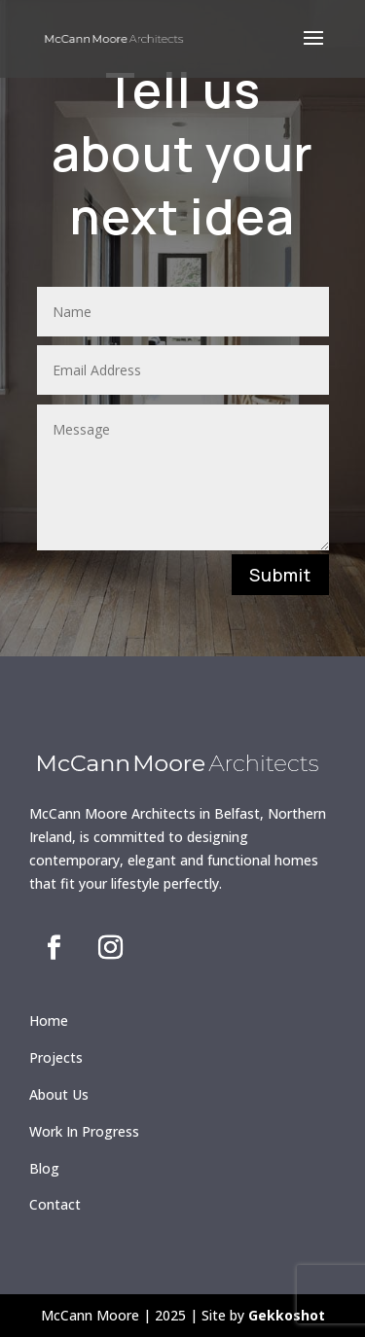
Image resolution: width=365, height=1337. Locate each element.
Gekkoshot (286, 1315)
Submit (280, 574)
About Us (59, 1094)
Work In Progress (84, 1131)
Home (48, 1020)
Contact (55, 1204)
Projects (56, 1057)
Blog (44, 1168)
